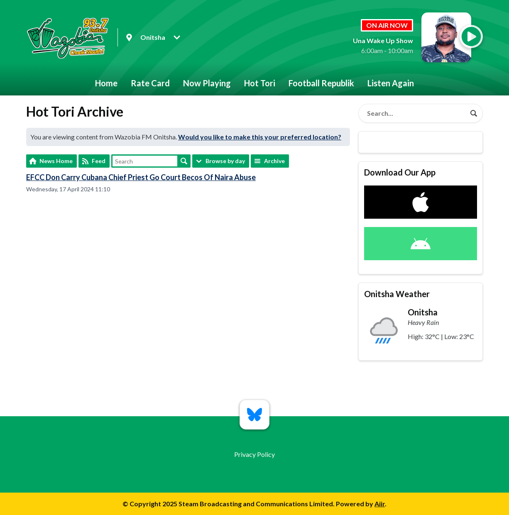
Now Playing (207, 83)
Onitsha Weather (397, 294)
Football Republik (321, 83)
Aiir (379, 504)
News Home (56, 160)
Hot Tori (259, 83)
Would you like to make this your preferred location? (259, 137)
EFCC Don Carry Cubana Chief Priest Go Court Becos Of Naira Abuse (141, 177)
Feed (98, 160)
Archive (274, 160)
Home (106, 83)
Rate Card (150, 83)
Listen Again (390, 83)
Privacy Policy (254, 454)
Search (184, 161)
